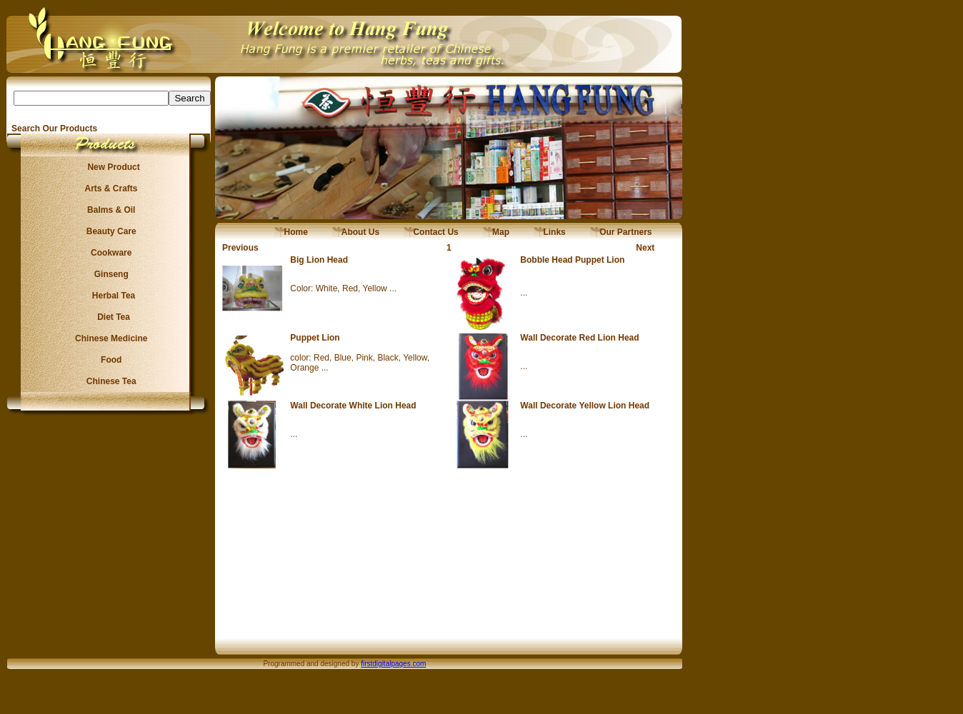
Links (550, 232)
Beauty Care (108, 231)
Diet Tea (109, 317)
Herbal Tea (108, 296)
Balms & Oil (109, 210)
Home (291, 232)
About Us (355, 232)
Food (109, 360)
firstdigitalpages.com (393, 664)
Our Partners (621, 232)
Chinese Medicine (109, 338)
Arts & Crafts (109, 188)
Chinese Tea (109, 381)
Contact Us (431, 232)
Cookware (109, 253)
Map (496, 232)
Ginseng (108, 274)
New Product (109, 167)
